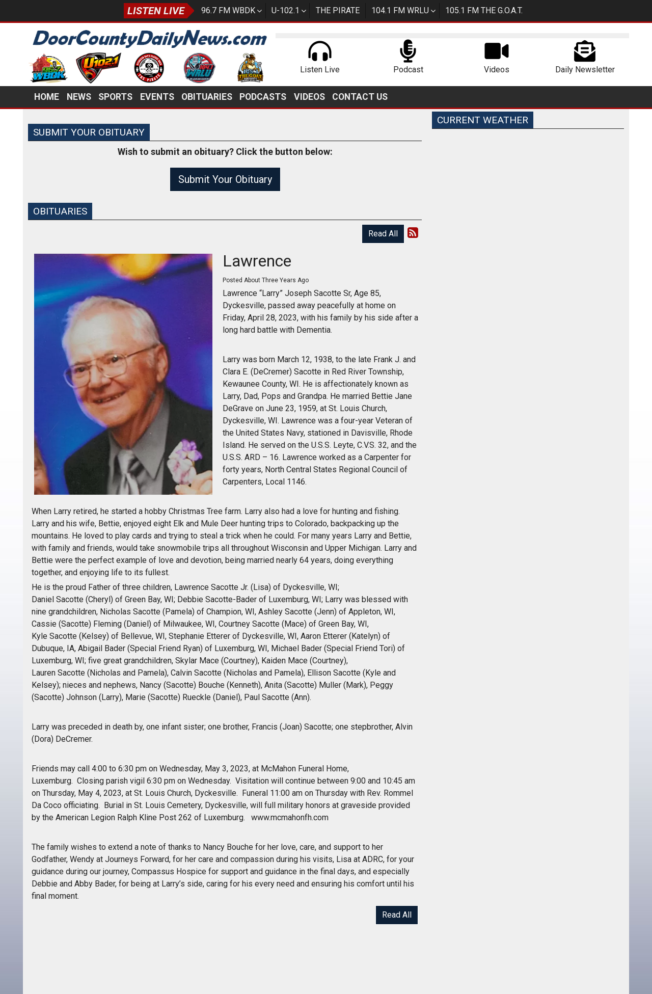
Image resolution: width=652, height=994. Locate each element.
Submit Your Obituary (225, 179)
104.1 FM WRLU (400, 10)
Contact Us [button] (360, 97)
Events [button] (157, 97)
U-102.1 (285, 10)
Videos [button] (309, 97)
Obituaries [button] (206, 97)
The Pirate (338, 10)
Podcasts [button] (262, 97)
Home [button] (46, 97)
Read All (383, 233)
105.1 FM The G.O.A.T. (484, 10)
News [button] (79, 97)
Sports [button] (115, 97)
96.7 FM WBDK (228, 10)
